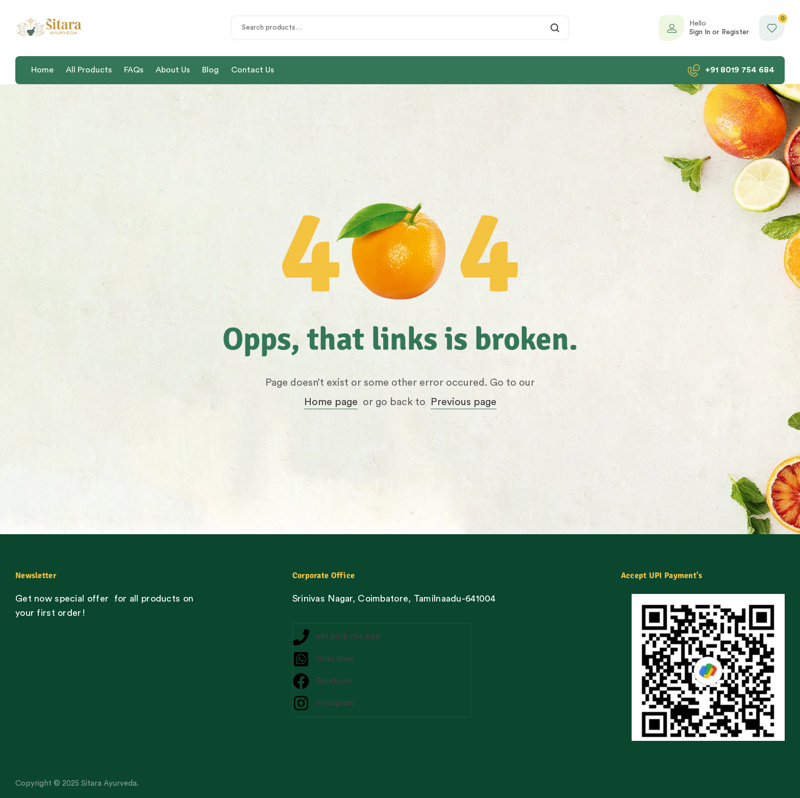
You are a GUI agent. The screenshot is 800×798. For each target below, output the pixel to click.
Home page (331, 402)
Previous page (463, 402)
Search (555, 27)
